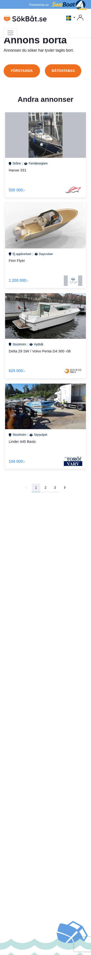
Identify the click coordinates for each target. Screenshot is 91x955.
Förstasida (22, 71)
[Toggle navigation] (10, 33)
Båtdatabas (63, 71)
